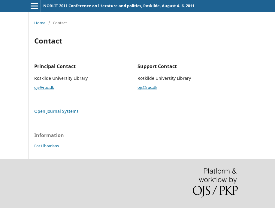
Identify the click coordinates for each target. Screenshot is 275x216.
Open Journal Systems (56, 111)
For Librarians (46, 145)
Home (39, 23)
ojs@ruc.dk (44, 87)
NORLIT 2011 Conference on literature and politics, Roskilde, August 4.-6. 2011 (118, 5)
